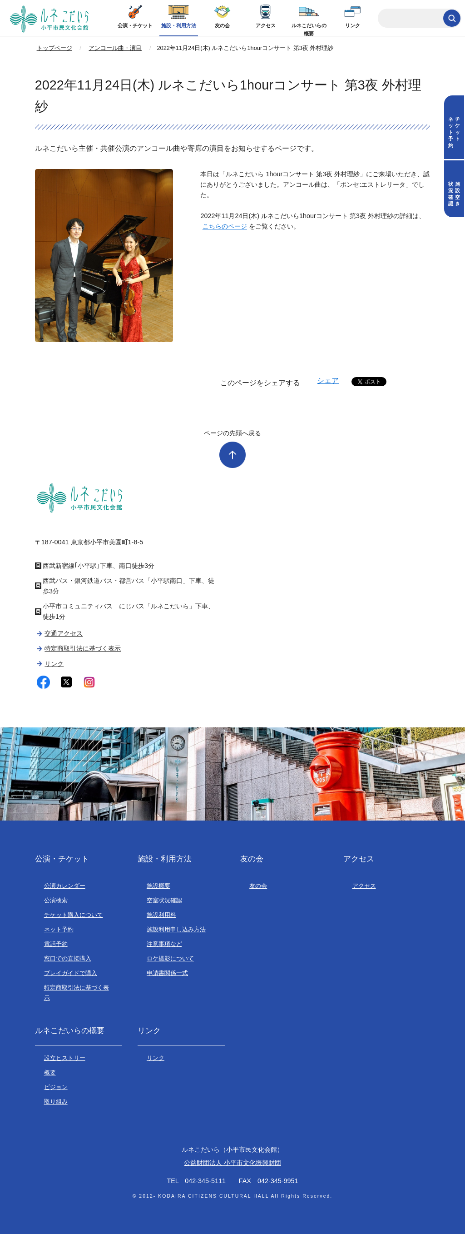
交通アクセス (64, 633)
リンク (352, 25)
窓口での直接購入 (67, 958)
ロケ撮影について (170, 958)
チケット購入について (73, 914)
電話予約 (56, 943)
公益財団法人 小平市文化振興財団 (232, 1162)
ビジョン (56, 1087)
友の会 (222, 25)
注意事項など (164, 943)
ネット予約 (59, 929)
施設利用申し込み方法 (176, 929)
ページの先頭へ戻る (232, 433)
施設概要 (158, 885)
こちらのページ (225, 226)
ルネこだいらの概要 (309, 29)
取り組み (56, 1101)
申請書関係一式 (167, 973)
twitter (66, 682)
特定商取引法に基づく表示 (83, 648)
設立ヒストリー (64, 1058)
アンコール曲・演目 (115, 48)
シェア (328, 380)
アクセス (266, 25)
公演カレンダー (64, 885)
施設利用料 (161, 914)
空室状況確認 (164, 900)
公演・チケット (135, 25)
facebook (43, 682)
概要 (50, 1072)
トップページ (54, 48)
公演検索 (56, 900)
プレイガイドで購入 (70, 973)
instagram (89, 682)
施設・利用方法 (178, 25)
